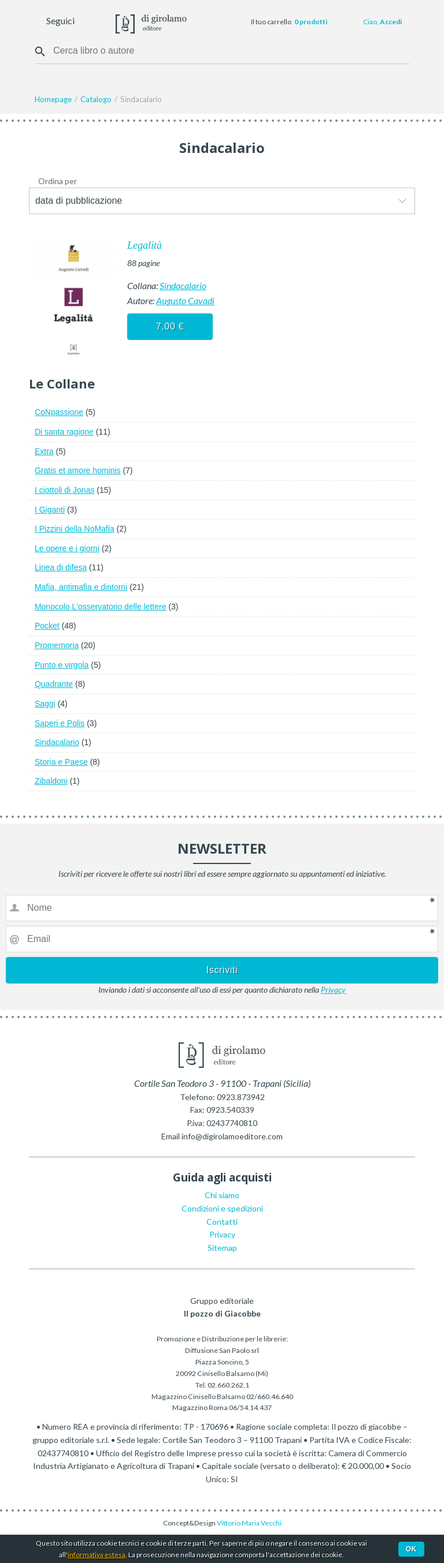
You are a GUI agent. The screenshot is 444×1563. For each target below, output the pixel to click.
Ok (411, 1549)
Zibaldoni (51, 781)
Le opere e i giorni (67, 548)
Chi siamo (222, 1195)
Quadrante (54, 684)
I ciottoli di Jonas (65, 490)
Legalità (144, 245)
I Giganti (50, 509)
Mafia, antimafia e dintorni (81, 587)
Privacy (333, 989)
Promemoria (57, 645)
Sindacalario (183, 285)
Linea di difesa (61, 567)
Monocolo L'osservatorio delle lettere (100, 606)
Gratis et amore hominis (78, 470)
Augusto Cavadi (185, 300)
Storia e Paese (61, 761)
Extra (44, 451)
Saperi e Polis (59, 723)
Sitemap (222, 1247)
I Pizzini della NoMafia (74, 528)
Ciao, (382, 21)
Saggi (45, 703)
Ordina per (57, 181)
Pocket (47, 625)
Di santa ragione (64, 431)
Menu (16, 22)
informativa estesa (96, 1554)
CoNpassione (59, 412)
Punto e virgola (61, 665)
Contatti (222, 1222)
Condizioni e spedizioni (222, 1208)
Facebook (85, 22)
